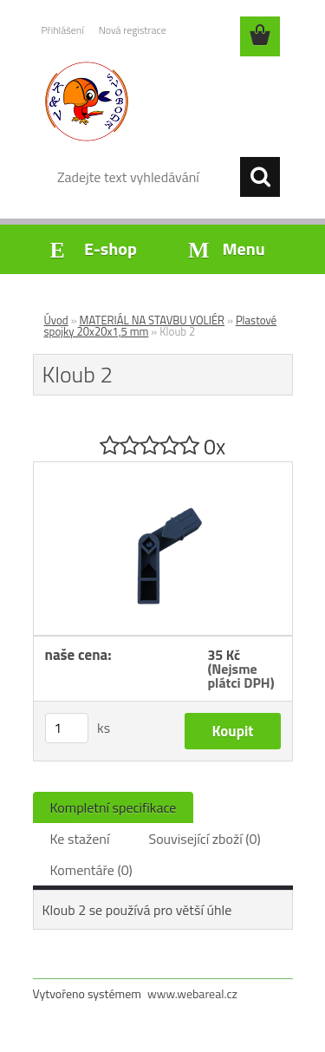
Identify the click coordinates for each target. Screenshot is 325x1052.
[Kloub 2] (163, 469)
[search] (260, 177)
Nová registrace (132, 30)
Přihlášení (63, 30)
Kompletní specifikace (113, 807)
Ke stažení (80, 838)
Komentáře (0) (91, 869)
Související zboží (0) (204, 838)
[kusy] (66, 728)
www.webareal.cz (192, 993)
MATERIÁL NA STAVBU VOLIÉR (152, 320)
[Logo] (162, 101)
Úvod (56, 320)
